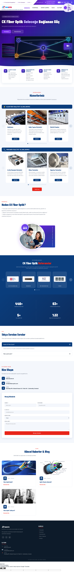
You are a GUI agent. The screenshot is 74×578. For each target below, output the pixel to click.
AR (67, 2)
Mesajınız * (7, 421)
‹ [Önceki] (3, 280)
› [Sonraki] (70, 126)
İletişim (59, 7)
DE (65, 2)
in (9, 537)
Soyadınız (40, 402)
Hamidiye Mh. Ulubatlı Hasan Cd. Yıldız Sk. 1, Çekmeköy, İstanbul (50, 2)
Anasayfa (27, 7)
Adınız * (6, 402)
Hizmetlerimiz (45, 7)
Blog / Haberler (42, 536)
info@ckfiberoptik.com (37, 2)
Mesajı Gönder (37, 433)
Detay (15, 138)
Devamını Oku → (6, 484)
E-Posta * (7, 409)
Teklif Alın (37, 189)
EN (62, 2)
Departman (7, 415)
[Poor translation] (4, 568)
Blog (53, 7)
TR (59, 2)
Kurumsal (35, 7)
